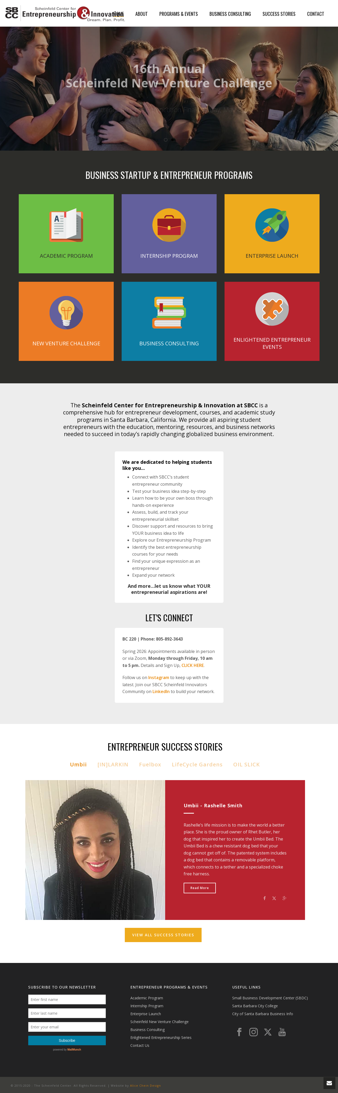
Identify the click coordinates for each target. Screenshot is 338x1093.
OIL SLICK (246, 764)
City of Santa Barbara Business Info (262, 1013)
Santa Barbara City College (255, 1006)
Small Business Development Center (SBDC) (270, 998)
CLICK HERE (193, 665)
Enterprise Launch (145, 1013)
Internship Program (146, 1006)
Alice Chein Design (145, 1085)
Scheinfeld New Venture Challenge (159, 1021)
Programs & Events (178, 14)
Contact (315, 14)
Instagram (158, 677)
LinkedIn (161, 691)
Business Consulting (230, 14)
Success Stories (279, 14)
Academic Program (146, 998)
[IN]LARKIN (112, 764)
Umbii (78, 764)
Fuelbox (150, 764)
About (141, 14)
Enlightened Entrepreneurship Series (161, 1037)
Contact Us (139, 1045)
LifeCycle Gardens (197, 764)
